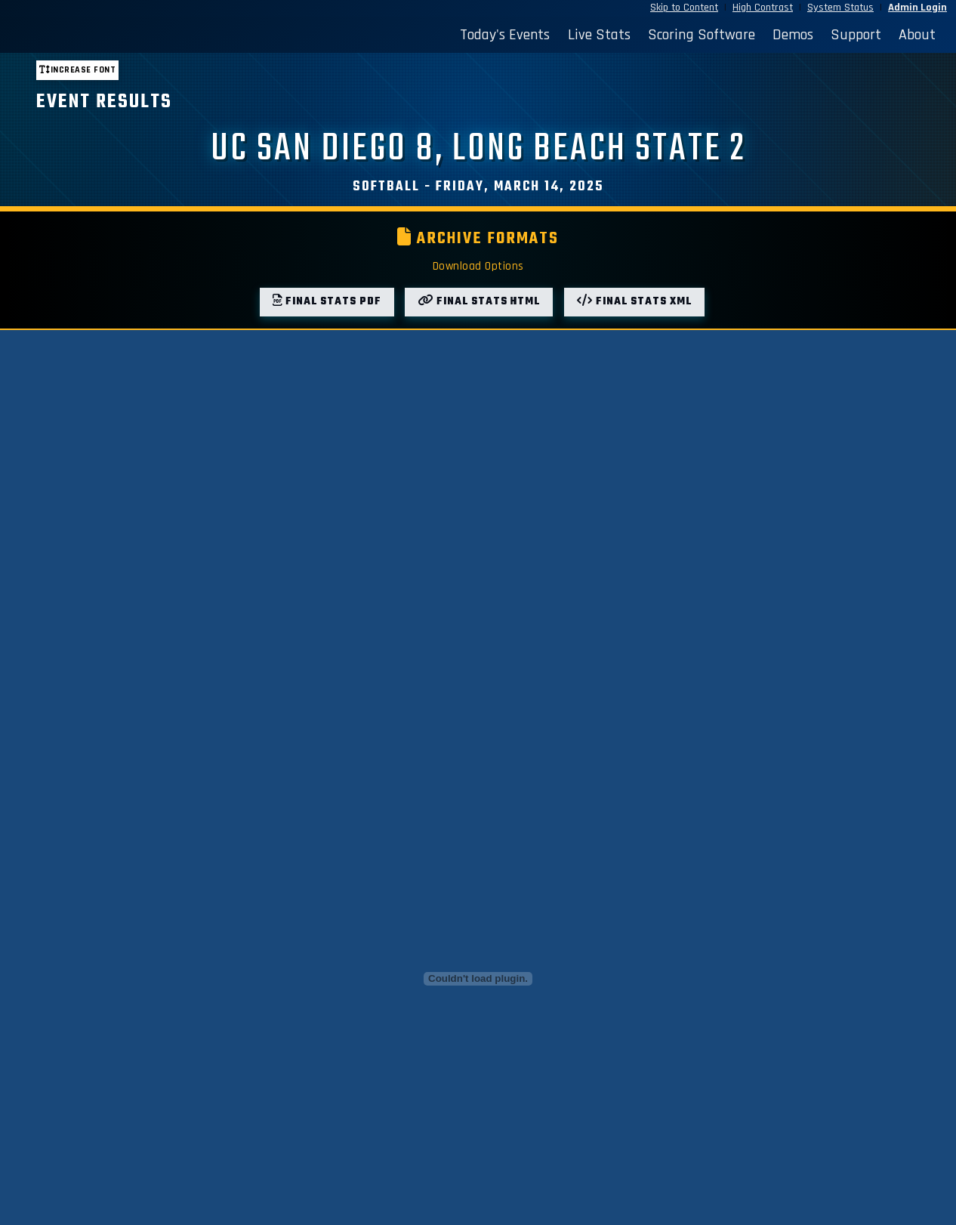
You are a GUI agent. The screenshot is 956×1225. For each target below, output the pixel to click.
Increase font (77, 70)
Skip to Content (684, 7)
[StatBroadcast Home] (128, 35)
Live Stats (599, 35)
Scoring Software (701, 35)
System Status (840, 7)
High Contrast (762, 7)
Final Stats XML (634, 301)
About (917, 35)
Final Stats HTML (479, 301)
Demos (793, 35)
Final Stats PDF (327, 301)
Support (856, 35)
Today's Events (505, 35)
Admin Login (917, 7)
